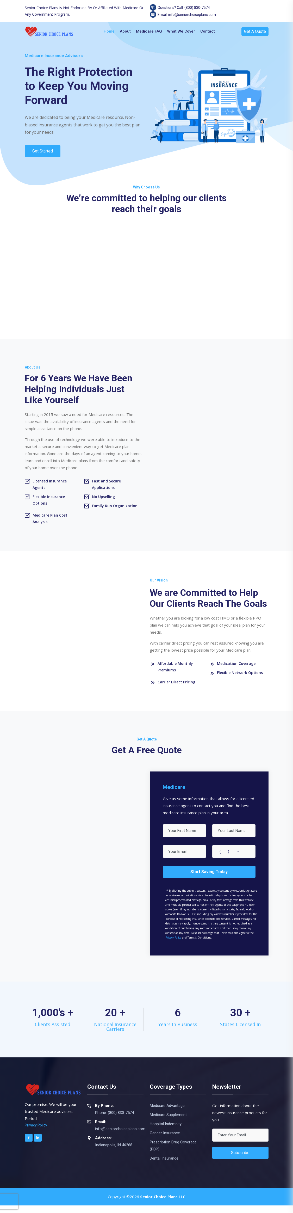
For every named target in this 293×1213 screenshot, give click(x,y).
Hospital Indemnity (166, 1131)
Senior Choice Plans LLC (162, 1204)
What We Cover (181, 31)
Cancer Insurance (165, 1140)
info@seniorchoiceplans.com (120, 1136)
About (125, 31)
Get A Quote (255, 31)
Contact (207, 31)
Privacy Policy (173, 945)
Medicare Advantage (167, 1113)
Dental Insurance (164, 1165)
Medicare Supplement (168, 1122)
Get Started (43, 151)
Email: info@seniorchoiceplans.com (183, 14)
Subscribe (240, 1160)
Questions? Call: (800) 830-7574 (180, 7)
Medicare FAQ (149, 31)
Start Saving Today (209, 879)
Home (109, 31)
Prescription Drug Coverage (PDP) (173, 1153)
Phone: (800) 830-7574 (114, 1120)
